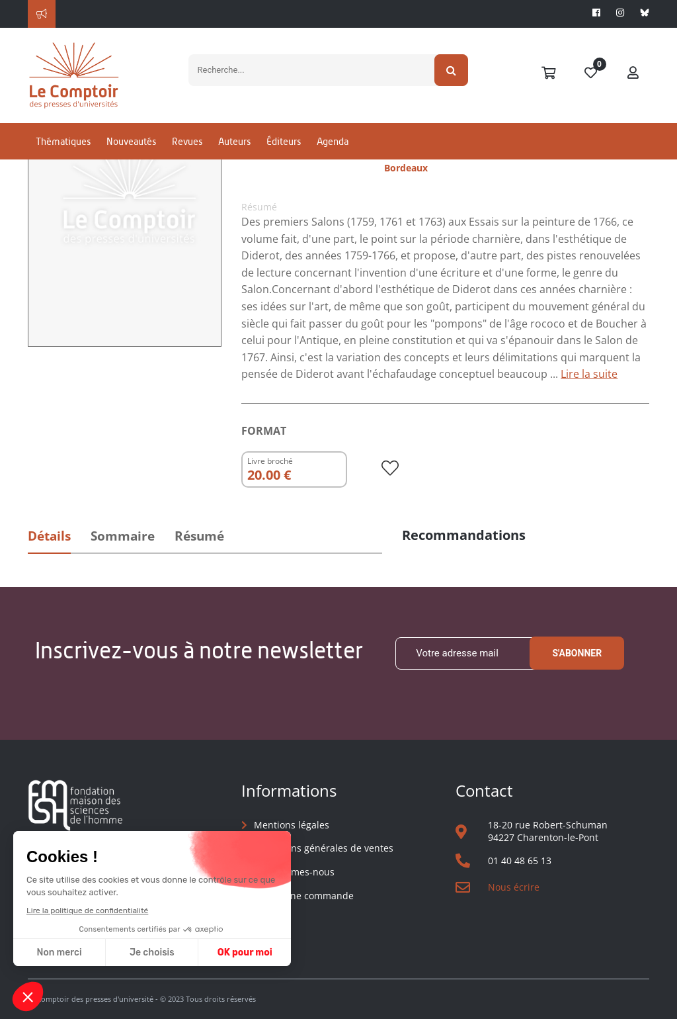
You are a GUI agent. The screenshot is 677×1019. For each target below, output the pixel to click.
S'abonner (577, 653)
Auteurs (234, 141)
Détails (49, 536)
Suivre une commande (304, 895)
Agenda (332, 141)
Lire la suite (589, 374)
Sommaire (123, 536)
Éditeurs (283, 141)
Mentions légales (291, 825)
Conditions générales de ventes (323, 848)
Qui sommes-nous (294, 871)
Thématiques (63, 141)
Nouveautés (131, 141)
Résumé (199, 536)
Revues (187, 141)
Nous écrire (513, 887)
